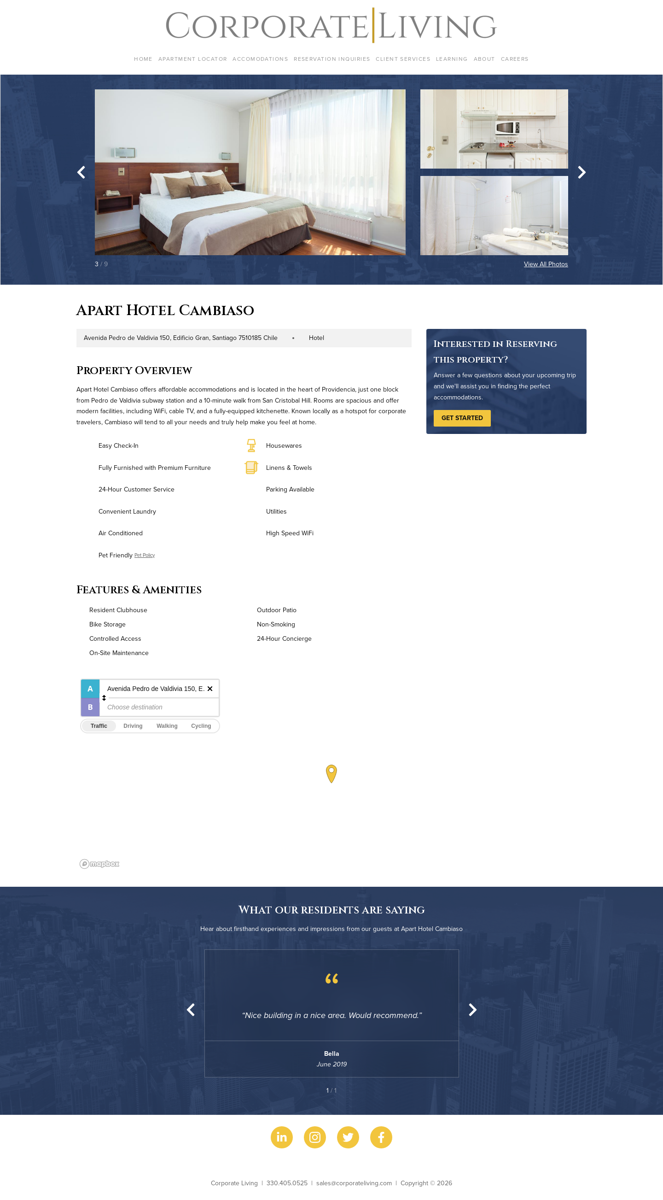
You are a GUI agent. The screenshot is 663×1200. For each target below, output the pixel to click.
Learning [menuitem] (452, 59)
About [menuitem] (484, 59)
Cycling (201, 726)
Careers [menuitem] (515, 59)
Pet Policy (144, 555)
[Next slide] (582, 172)
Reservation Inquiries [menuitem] (332, 59)
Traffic (99, 726)
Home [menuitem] (143, 59)
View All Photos (546, 264)
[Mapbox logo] (99, 864)
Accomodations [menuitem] (260, 59)
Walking (167, 726)
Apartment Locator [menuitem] (192, 59)
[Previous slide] (190, 1009)
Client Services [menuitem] (403, 59)
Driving (132, 726)
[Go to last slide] (81, 172)
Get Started (462, 417)
